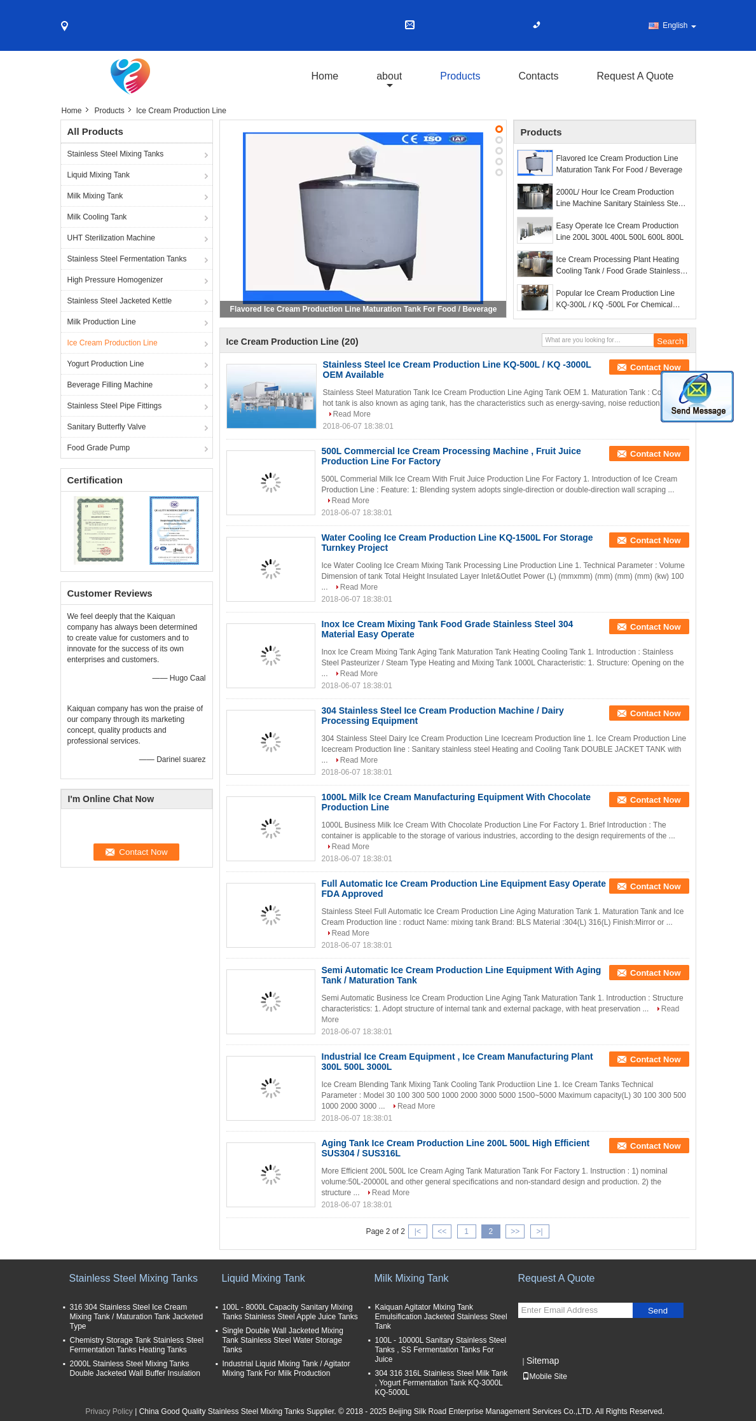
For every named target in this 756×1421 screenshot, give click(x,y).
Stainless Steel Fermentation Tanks (127, 258)
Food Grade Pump (98, 447)
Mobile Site (544, 1376)
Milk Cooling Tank (97, 216)
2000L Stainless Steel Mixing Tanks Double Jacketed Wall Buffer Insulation (135, 1368)
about (389, 76)
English (679, 25)
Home (325, 76)
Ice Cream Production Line (112, 342)
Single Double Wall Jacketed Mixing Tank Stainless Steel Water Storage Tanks (283, 1340)
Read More (352, 414)
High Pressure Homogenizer (115, 279)
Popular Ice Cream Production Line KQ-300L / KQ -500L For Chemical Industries (615, 299)
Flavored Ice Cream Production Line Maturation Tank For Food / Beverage (363, 309)
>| (539, 1231)
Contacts (538, 76)
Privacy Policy (109, 1411)
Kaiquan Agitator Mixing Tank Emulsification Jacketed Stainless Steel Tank (441, 1317)
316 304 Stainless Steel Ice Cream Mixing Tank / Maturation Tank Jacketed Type (136, 1317)
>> (515, 1231)
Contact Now (655, 367)
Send (658, 1310)
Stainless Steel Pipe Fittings (114, 405)
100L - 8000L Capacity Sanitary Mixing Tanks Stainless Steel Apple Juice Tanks (290, 1312)
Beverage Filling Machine (110, 384)
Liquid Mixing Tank (98, 174)
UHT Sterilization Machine (111, 237)
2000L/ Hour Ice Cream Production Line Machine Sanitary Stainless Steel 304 (620, 198)
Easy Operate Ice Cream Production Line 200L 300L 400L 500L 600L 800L (620, 231)
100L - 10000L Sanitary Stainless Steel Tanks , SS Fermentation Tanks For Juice (441, 1350)
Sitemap (542, 1360)
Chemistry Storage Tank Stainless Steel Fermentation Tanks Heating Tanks (137, 1345)
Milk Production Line (101, 321)
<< (441, 1231)
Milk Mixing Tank (95, 195)
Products (460, 76)
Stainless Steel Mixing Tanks (115, 153)
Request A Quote (635, 76)
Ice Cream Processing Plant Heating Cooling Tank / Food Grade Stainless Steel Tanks (618, 266)
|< (418, 1231)
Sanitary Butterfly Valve (106, 426)
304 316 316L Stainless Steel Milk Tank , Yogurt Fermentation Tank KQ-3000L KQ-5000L (441, 1383)
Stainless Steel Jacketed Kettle (119, 300)
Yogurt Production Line (105, 363)
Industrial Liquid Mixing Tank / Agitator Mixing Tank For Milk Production (286, 1368)
